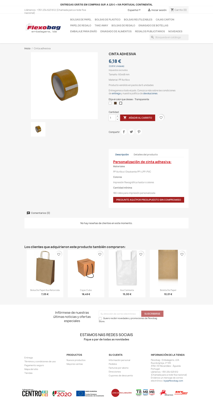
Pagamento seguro (34, 365)
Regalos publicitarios (150, 31)
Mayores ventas (75, 364)
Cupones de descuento (121, 375)
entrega (116, 93)
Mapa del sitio (31, 369)
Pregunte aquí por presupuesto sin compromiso (148, 199)
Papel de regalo (80, 25)
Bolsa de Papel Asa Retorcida (45, 290)
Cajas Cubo (86, 290)
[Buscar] (169, 37)
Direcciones (115, 371)
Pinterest (139, 132)
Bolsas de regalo (123, 25)
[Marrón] (116, 104)
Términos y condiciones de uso (40, 361)
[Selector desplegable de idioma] (135, 10)
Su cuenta (115, 354)
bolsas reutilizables (138, 19)
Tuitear (131, 132)
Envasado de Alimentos (116, 31)
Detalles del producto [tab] (146, 154)
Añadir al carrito (137, 118)
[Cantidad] (112, 118)
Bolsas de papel (80, 19)
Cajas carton (165, 19)
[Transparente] (121, 104)
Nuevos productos (76, 360)
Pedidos (113, 364)
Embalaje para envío (83, 31)
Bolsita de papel (168, 290)
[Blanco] (111, 104)
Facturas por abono (119, 367)
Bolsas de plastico (108, 19)
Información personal (119, 360)
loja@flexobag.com (173, 380)
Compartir (124, 132)
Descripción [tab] (122, 154)
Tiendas (28, 373)
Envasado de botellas (153, 25)
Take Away (101, 25)
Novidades (175, 31)
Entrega (28, 357)
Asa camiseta (127, 290)
